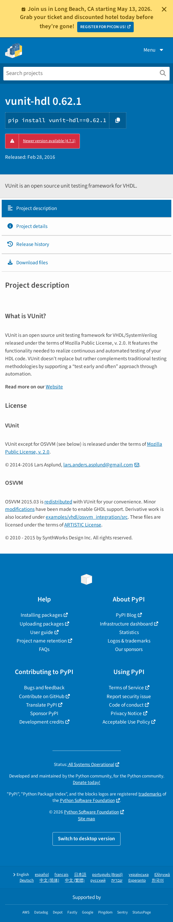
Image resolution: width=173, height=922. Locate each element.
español (42, 875)
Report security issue (129, 696)
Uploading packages (42, 624)
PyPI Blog (126, 615)
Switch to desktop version (86, 838)
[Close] (164, 9)
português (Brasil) (107, 875)
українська (139, 875)
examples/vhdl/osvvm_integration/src (87, 517)
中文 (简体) (49, 880)
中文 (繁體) (75, 880)
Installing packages (41, 615)
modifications (20, 509)
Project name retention (42, 641)
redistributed (58, 501)
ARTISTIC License (82, 525)
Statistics (129, 632)
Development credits (41, 722)
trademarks (149, 794)
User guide (41, 632)
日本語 (80, 875)
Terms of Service (126, 687)
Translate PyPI (41, 705)
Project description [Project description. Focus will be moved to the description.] (32, 208)
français (61, 875)
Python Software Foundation (87, 800)
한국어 (158, 880)
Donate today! (86, 782)
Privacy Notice (126, 713)
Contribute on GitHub (41, 696)
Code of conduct (126, 705)
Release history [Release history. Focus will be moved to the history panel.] (28, 244)
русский (98, 880)
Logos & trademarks (129, 641)
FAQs (44, 649)
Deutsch (27, 880)
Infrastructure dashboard (126, 624)
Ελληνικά (162, 875)
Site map (86, 818)
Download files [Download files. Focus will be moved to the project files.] (27, 262)
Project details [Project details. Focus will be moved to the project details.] (27, 226)
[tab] (86, 208)
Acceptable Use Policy (126, 722)
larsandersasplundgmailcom (98, 464)
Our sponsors (129, 649)
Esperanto (137, 880)
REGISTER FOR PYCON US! (103, 27)
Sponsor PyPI (44, 713)
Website (54, 386)
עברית (117, 880)
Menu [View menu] (154, 50)
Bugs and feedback (44, 687)
